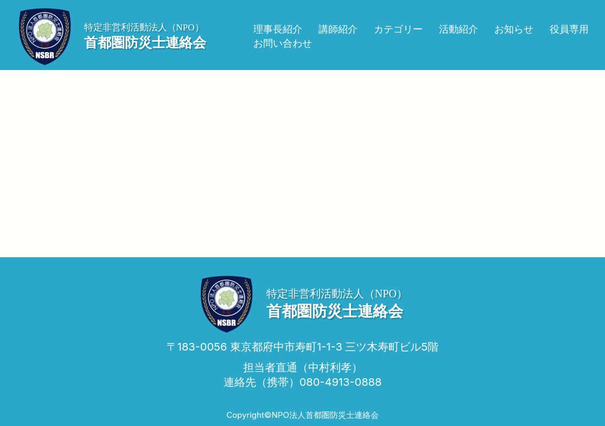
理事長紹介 (277, 29)
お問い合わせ (282, 43)
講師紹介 (338, 29)
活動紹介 (458, 29)
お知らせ (513, 29)
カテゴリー (398, 29)
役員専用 (569, 29)
